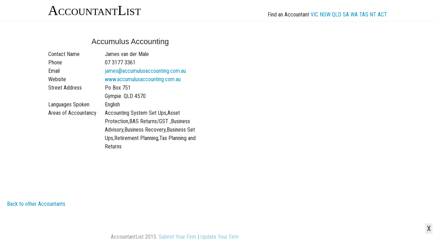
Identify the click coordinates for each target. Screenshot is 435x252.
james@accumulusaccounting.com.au (145, 71)
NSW (325, 14)
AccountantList (94, 10)
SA (346, 14)
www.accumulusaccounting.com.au (143, 79)
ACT (382, 14)
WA (354, 14)
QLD (336, 14)
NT (373, 14)
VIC (314, 14)
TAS (363, 14)
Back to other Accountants (36, 204)
